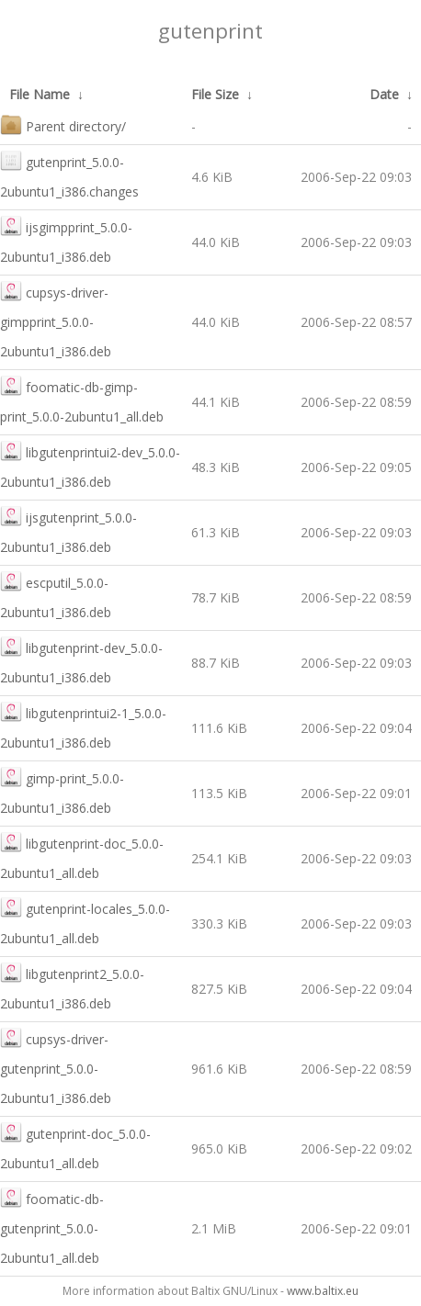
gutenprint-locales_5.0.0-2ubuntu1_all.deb (85, 921)
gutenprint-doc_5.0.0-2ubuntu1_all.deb (75, 1146)
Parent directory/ (63, 124)
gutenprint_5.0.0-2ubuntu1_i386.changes (69, 175)
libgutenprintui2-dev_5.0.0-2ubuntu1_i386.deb (90, 465)
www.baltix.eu (322, 1291)
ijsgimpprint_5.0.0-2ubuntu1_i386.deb (66, 240)
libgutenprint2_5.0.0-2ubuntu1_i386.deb (72, 987)
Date (384, 94)
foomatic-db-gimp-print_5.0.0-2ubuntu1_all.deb (82, 400)
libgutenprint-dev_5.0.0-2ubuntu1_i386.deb (81, 661)
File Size (215, 94)
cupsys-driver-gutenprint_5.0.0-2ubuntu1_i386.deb (55, 1067)
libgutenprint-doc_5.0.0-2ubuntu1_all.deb (82, 856)
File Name (39, 94)
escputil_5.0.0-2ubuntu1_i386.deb (55, 595)
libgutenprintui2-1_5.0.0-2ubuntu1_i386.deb (83, 726)
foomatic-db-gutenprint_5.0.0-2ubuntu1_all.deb (52, 1227)
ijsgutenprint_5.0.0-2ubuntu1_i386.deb (68, 530)
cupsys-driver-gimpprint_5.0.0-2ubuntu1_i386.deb (55, 320)
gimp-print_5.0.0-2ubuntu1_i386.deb (62, 791)
